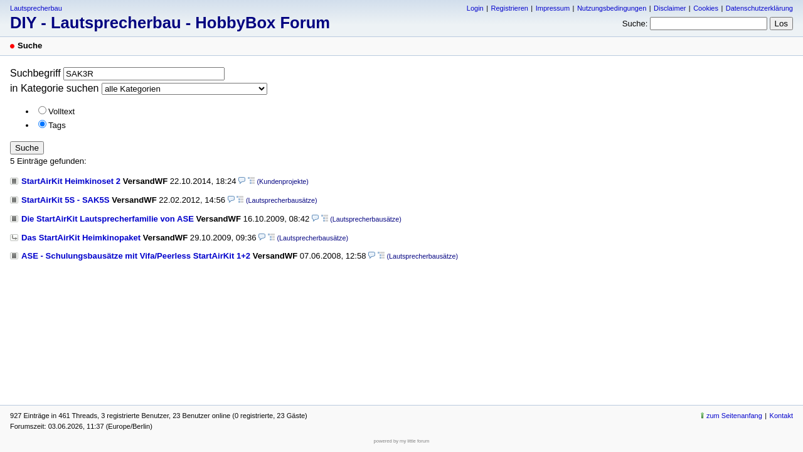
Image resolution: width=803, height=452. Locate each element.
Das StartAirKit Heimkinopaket (81, 237)
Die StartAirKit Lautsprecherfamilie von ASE (107, 218)
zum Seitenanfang (734, 415)
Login (475, 8)
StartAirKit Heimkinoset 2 (70, 181)
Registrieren (509, 8)
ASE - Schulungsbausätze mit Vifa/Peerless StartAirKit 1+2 (135, 256)
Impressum (553, 8)
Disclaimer (670, 8)
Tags (57, 125)
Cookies (705, 8)
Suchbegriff (35, 73)
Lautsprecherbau (36, 8)
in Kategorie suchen (54, 88)
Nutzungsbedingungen (611, 8)
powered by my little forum (402, 441)
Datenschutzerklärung (759, 8)
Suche (27, 148)
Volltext (61, 111)
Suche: (635, 23)
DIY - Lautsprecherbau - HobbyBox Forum (170, 22)
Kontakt (781, 415)
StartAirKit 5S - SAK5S (65, 200)
